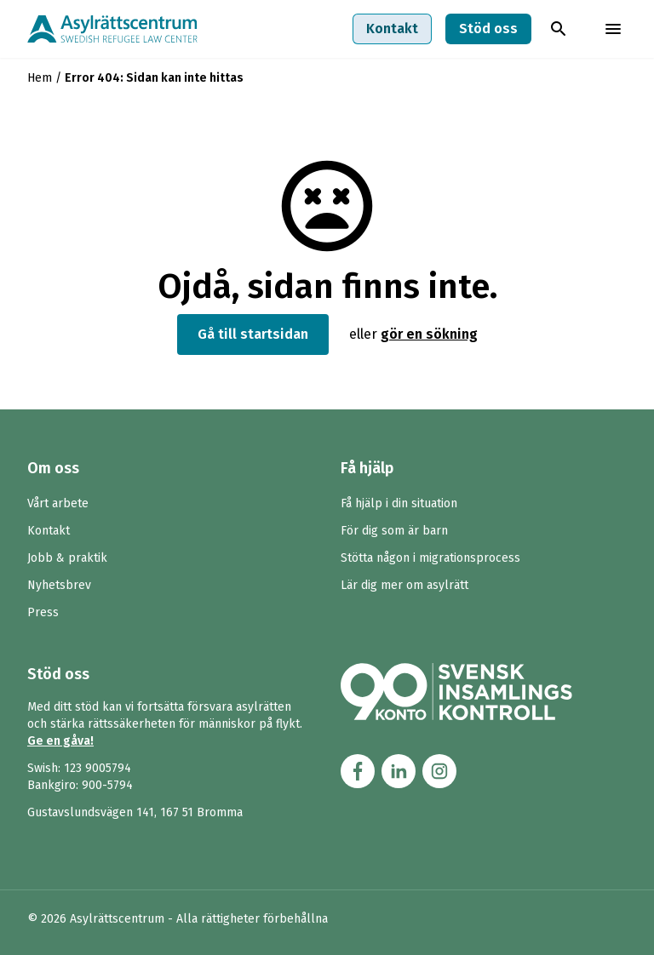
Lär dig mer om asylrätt (404, 585)
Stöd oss (488, 28)
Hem (39, 78)
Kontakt (392, 28)
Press (43, 612)
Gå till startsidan (253, 334)
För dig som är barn (394, 530)
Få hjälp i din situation (399, 503)
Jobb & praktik (67, 558)
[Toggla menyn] (613, 29)
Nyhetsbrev (59, 585)
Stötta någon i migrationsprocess (430, 558)
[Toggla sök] (558, 29)
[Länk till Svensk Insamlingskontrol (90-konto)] (477, 691)
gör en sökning (429, 334)
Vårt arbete (58, 503)
